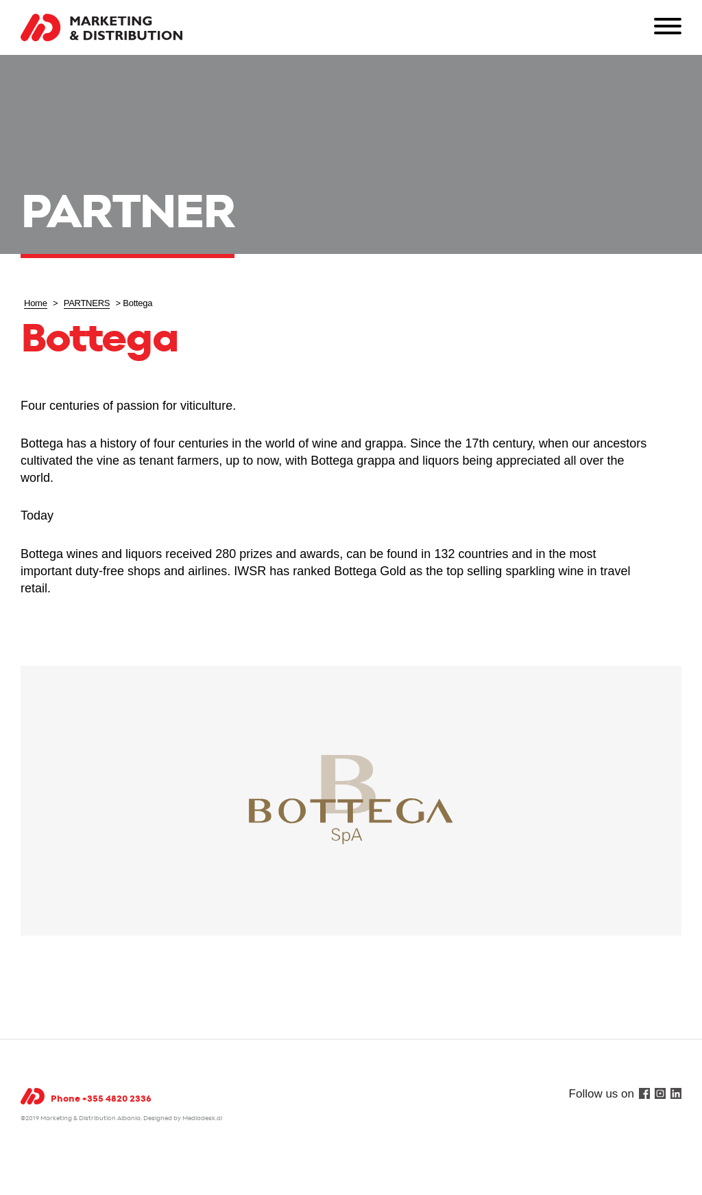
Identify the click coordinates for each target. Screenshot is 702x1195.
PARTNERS (87, 303)
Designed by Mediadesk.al (182, 1118)
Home (35, 303)
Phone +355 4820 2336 (101, 1099)
